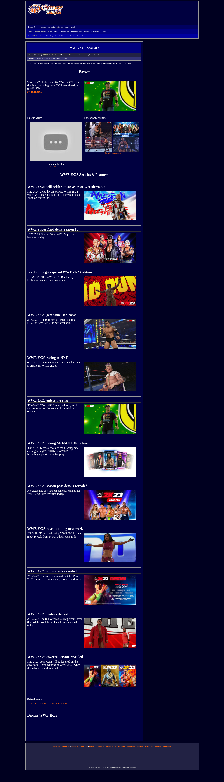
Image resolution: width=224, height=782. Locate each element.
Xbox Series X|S (78, 36)
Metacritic (167, 746)
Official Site (97, 55)
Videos (103, 31)
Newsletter (52, 27)
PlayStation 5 (66, 36)
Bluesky (158, 746)
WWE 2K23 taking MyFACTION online (57, 443)
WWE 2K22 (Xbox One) (38, 703)
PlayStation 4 (55, 36)
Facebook (110, 746)
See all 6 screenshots (113, 153)
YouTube (121, 746)
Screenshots (94, 31)
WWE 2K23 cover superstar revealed (55, 657)
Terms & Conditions (79, 746)
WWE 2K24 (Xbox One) (59, 703)
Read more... (35, 91)
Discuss (63, 31)
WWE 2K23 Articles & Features (84, 175)
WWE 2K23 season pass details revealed (57, 486)
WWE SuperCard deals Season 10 (52, 229)
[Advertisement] (132, 10)
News (36, 27)
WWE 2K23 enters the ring (47, 400)
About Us (65, 746)
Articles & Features (74, 31)
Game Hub (54, 31)
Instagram (131, 746)
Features (56, 746)
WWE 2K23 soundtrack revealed (52, 571)
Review (86, 31)
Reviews (43, 27)
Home (45, 9)
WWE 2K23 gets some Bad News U (53, 315)
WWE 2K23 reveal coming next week (55, 529)
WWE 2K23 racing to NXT (47, 358)
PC (47, 36)
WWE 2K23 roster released (47, 614)
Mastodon (149, 746)
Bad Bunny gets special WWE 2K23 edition (59, 272)
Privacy (92, 746)
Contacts (100, 746)
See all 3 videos (56, 167)
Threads (140, 746)
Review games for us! (66, 27)
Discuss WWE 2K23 (42, 715)
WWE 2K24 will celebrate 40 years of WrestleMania (66, 187)
